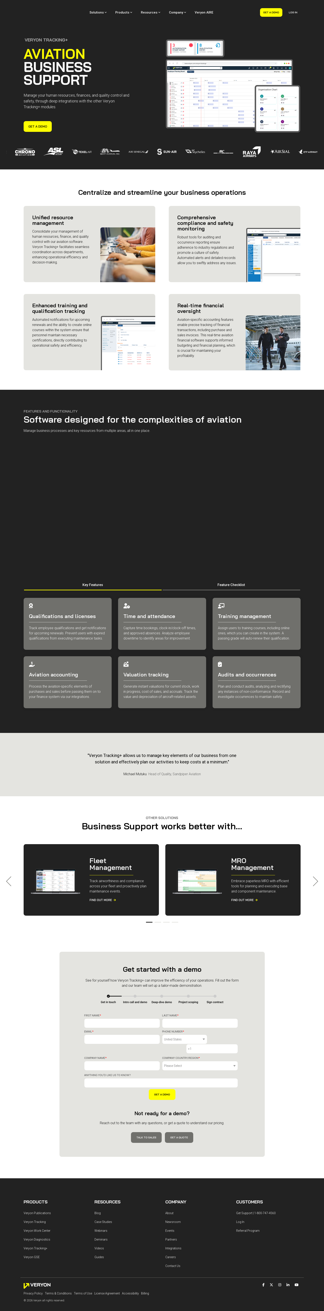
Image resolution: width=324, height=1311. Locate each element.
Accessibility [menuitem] (130, 1273)
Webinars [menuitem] (100, 1210)
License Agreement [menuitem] (107, 1273)
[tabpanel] (91, 870)
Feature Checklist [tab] (231, 575)
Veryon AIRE (204, 7)
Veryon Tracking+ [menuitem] (35, 1228)
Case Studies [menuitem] (103, 1201)
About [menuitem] (169, 1193)
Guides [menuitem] (99, 1237)
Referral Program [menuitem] (248, 1210)
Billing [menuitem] (145, 1273)
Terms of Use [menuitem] (83, 1273)
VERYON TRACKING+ (46, 30)
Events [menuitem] (169, 1210)
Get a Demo (271, 7)
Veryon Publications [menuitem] (37, 1193)
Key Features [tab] (92, 575)
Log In (293, 7)
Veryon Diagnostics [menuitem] (37, 1219)
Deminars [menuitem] (101, 1219)
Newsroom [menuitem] (173, 1201)
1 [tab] (148, 914)
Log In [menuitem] (240, 1201)
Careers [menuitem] (170, 1237)
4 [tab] (174, 914)
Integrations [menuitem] (173, 1228)
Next (313, 872)
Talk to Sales (146, 1117)
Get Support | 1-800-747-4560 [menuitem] (256, 1193)
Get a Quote (179, 1117)
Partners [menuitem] (171, 1219)
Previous (11, 872)
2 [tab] (157, 914)
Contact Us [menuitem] (172, 1245)
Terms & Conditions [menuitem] (58, 1273)
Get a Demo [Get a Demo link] (37, 117)
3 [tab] (165, 914)
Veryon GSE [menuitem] (32, 1237)
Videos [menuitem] (99, 1228)
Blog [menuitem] (97, 1193)
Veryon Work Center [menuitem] (37, 1210)
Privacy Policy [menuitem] (33, 1273)
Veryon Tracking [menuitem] (35, 1201)
